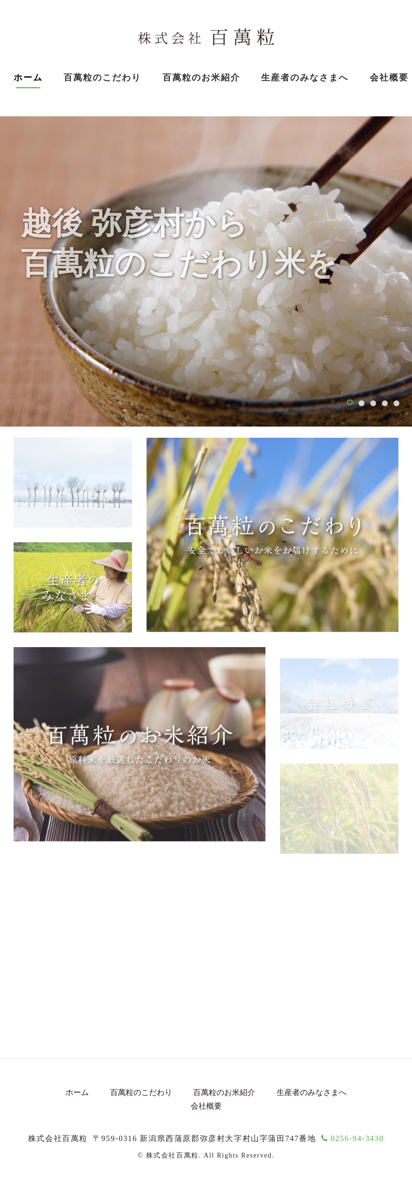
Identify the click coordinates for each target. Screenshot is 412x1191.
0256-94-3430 (352, 1138)
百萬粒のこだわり (102, 77)
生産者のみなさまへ (304, 77)
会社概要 (206, 1106)
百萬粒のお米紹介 (224, 1092)
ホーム (28, 77)
